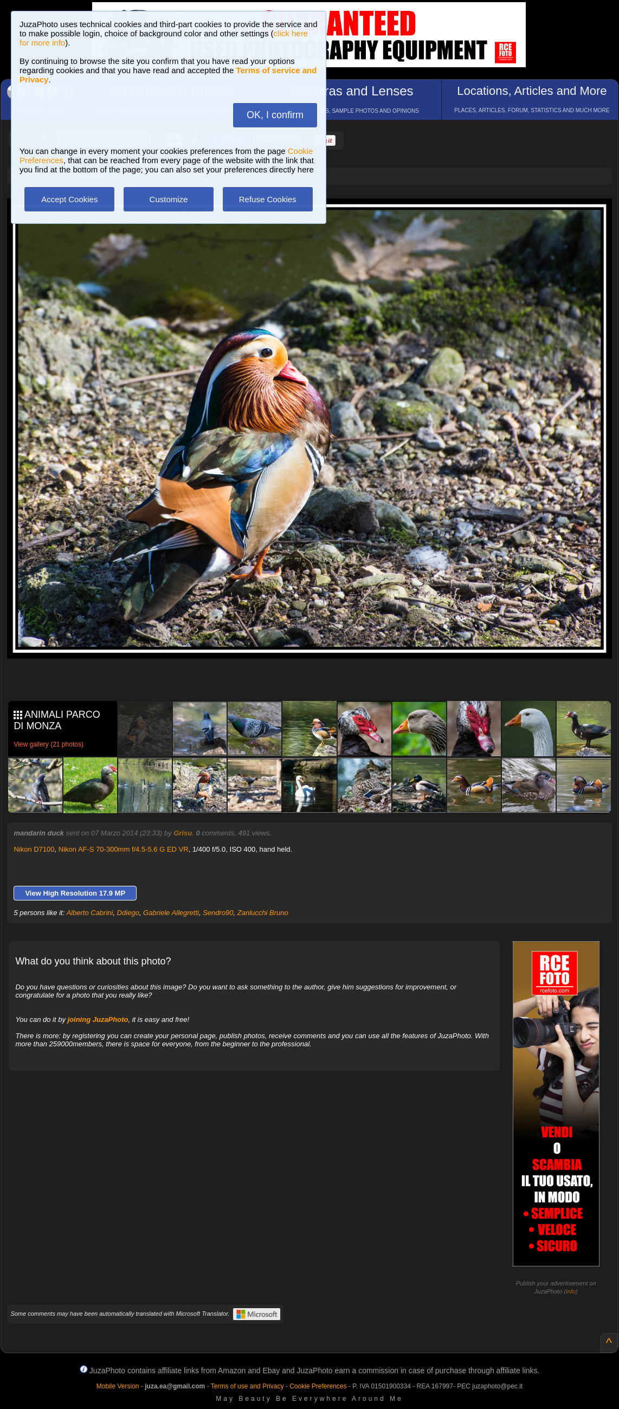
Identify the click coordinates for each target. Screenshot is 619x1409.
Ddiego (128, 913)
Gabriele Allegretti (171, 913)
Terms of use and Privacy (247, 1386)
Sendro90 (218, 913)
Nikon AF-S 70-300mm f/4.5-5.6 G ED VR (124, 849)
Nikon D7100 (34, 849)
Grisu (182, 833)
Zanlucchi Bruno (262, 913)
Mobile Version (117, 1386)
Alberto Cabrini (89, 913)
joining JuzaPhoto (98, 1019)
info (571, 1291)
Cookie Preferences (317, 1386)
